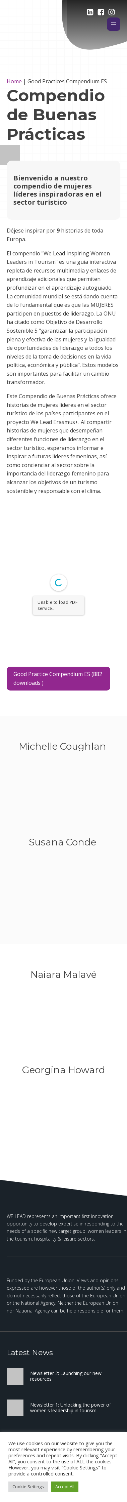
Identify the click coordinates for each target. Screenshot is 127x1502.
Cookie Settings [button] (28, 1487)
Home (14, 81)
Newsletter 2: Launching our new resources (66, 1376)
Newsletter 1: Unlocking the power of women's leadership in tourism (70, 1408)
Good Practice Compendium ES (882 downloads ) (57, 678)
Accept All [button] (64, 1487)
